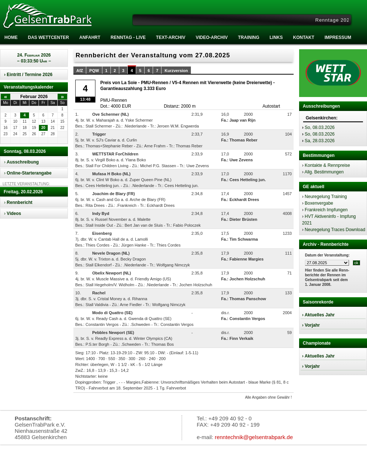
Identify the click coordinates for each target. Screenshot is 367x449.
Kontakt (303, 37)
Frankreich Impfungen (326, 209)
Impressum (337, 37)
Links (276, 37)
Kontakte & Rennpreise (327, 165)
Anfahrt (89, 37)
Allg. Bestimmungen (324, 172)
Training (248, 37)
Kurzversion (176, 70)
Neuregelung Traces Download (335, 229)
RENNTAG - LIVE (128, 37)
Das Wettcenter (48, 37)
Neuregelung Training (326, 196)
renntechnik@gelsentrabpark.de (254, 437)
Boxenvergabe (319, 203)
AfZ (79, 70)
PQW (94, 70)
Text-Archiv (170, 37)
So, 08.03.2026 (319, 127)
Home (11, 37)
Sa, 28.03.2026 (319, 140)
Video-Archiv (212, 37)
